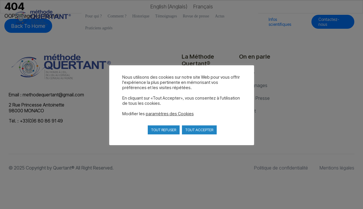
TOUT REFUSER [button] (163, 129)
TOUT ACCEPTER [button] (199, 129)
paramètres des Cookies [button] (170, 113)
